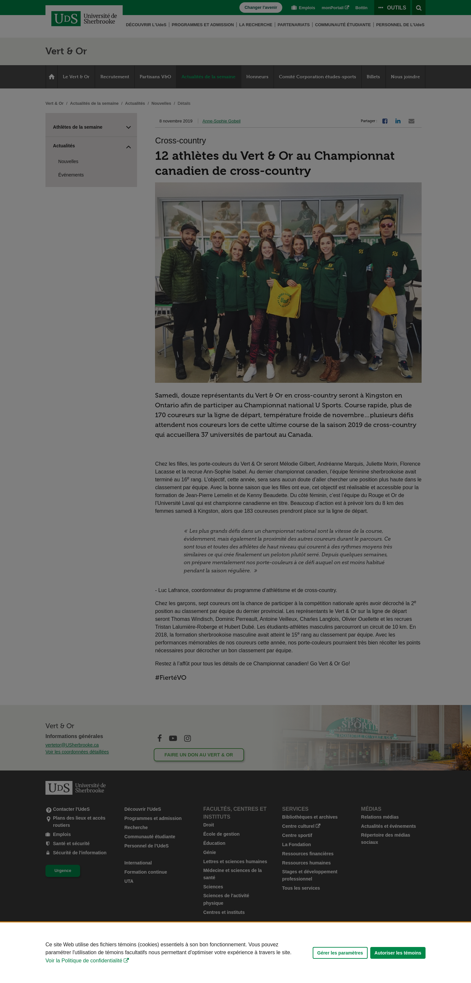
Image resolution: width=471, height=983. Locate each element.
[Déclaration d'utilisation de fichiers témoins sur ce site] (235, 952)
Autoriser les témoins (398, 952)
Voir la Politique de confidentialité (83, 960)
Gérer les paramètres (340, 952)
